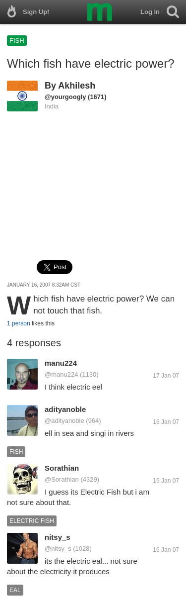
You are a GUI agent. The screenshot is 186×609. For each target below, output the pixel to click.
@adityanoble (64, 420)
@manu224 (61, 374)
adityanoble (65, 409)
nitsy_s (57, 537)
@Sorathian (62, 479)
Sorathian (62, 468)
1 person (18, 323)
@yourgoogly (65, 97)
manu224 (61, 363)
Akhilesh (76, 86)
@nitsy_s (58, 548)
